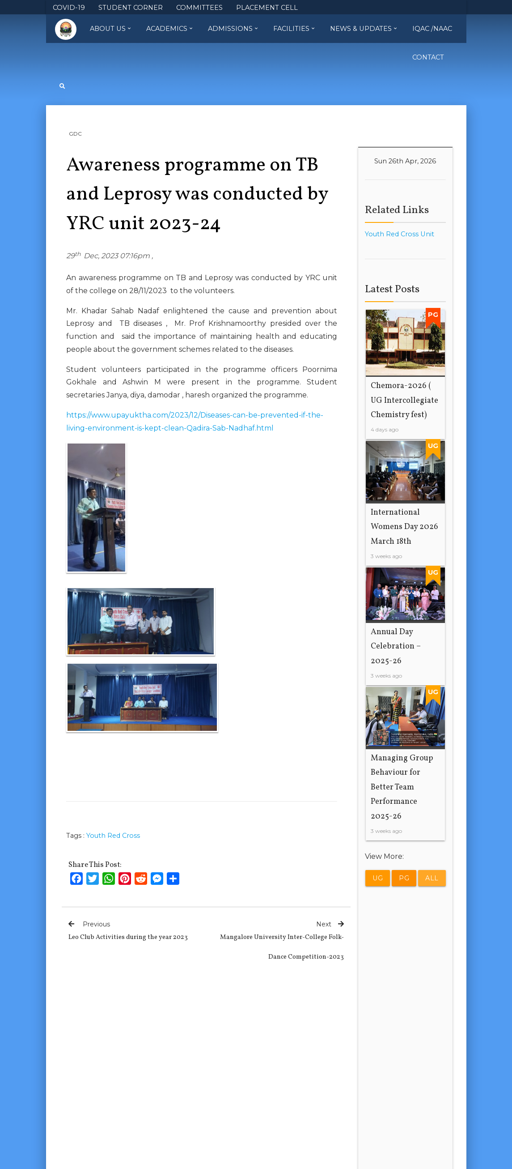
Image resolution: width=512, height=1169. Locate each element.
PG (404, 878)
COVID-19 (69, 7)
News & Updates (363, 28)
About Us (110, 28)
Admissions (233, 28)
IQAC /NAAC (432, 29)
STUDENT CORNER (130, 7)
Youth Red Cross (113, 836)
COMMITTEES (199, 7)
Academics (169, 28)
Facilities (293, 28)
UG (377, 878)
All (432, 878)
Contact (428, 57)
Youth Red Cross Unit (399, 234)
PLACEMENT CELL (267, 7)
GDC (75, 133)
